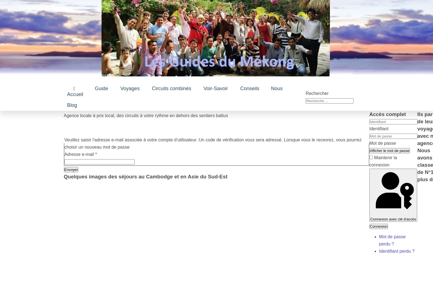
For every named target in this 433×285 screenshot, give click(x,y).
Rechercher (317, 93)
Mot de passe (382, 143)
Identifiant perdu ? (397, 251)
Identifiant (379, 128)
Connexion (379, 226)
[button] (102, 89)
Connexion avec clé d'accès (393, 195)
